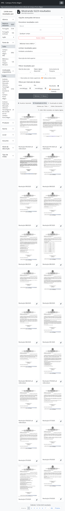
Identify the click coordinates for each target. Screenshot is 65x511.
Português (8, 29)
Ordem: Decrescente (56, 106)
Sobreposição (55, 89)
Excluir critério (40, 38)
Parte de (5, 42)
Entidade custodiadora (26, 51)
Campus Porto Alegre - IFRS (8, 52)
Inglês (8, 37)
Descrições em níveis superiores (30, 78)
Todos (4, 46)
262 (52, 508)
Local (4, 135)
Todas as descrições (49, 78)
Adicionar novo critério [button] (27, 43)
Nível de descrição (6, 148)
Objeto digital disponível (38, 70)
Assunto (5, 141)
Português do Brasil (8, 33)
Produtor (5, 123)
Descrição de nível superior (27, 58)
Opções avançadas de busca (29, 18)
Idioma (5, 19)
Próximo (57, 508)
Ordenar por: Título (42, 106)
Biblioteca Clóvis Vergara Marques (8, 62)
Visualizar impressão (24, 103)
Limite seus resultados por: (8, 12)
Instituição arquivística (6, 71)
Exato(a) (53, 91)
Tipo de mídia (5, 156)
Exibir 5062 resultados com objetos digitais (50, 110)
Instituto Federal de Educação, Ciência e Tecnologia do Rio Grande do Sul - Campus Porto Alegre (8, 89)
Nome (4, 129)
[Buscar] (41, 26)
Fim (35, 85)
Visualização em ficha (40, 103)
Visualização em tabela (55, 103)
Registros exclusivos (8, 24)
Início (20, 85)
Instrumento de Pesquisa (54, 70)
